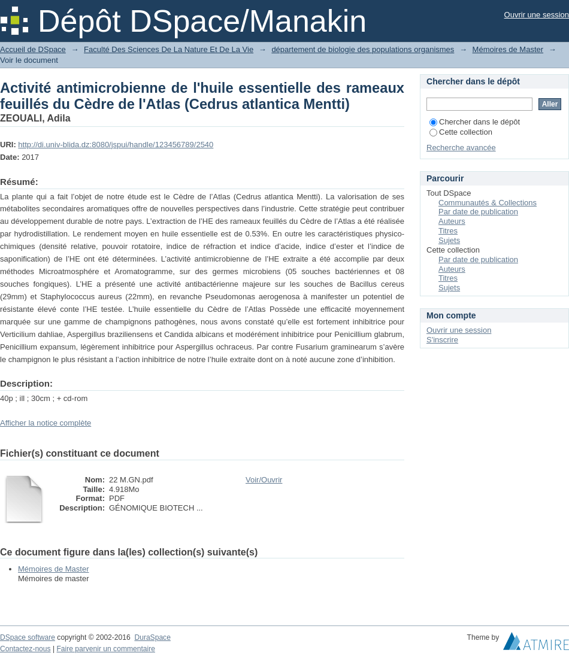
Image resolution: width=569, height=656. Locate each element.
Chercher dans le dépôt (474, 121)
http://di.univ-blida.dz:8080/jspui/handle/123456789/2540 (115, 144)
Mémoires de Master (508, 49)
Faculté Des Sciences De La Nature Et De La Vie (168, 49)
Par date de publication (478, 211)
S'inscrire (442, 339)
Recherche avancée (461, 147)
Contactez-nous (25, 649)
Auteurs (451, 221)
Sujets (449, 240)
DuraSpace (152, 637)
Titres (448, 230)
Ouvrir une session (536, 14)
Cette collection (460, 131)
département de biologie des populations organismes (362, 49)
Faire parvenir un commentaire (105, 649)
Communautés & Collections (487, 202)
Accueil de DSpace (33, 49)
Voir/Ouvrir (264, 479)
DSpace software (27, 637)
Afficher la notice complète (45, 422)
